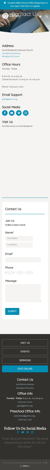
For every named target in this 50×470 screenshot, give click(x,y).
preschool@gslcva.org (24, 416)
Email (9, 254)
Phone (9, 267)
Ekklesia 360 (25, 466)
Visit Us (25, 342)
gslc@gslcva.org (9, 99)
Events (25, 351)
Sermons (25, 360)
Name (9, 232)
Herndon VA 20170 (10, 56)
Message (10, 281)
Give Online (25, 368)
